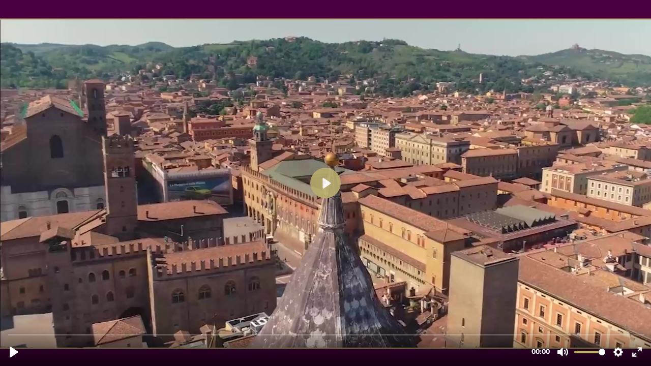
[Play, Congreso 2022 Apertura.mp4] (14, 352)
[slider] (326, 334)
